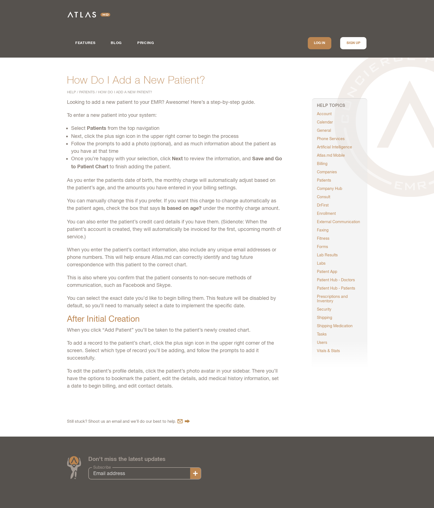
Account (324, 114)
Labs (321, 263)
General (324, 130)
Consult (323, 197)
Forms (322, 246)
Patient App (327, 271)
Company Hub (329, 188)
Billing (322, 163)
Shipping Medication (335, 326)
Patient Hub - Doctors (336, 280)
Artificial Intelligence (334, 147)
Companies (327, 172)
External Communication (338, 222)
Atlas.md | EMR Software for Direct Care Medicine (89, 14)
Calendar (325, 122)
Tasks (322, 334)
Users (322, 342)
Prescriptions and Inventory (332, 298)
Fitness (323, 238)
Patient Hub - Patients (336, 288)
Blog (116, 43)
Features (85, 43)
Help (71, 92)
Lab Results (327, 255)
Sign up (353, 43)
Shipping (324, 317)
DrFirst (323, 205)
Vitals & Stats (328, 351)
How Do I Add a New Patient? (125, 92)
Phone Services (331, 138)
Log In (319, 43)
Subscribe (102, 467)
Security (324, 309)
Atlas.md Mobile (331, 155)
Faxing (323, 230)
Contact (183, 421)
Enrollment (326, 213)
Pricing (145, 43)
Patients (87, 92)
